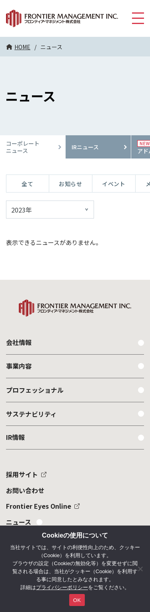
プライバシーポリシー (62, 587)
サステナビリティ (31, 414)
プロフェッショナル (35, 390)
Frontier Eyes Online (38, 506)
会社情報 (19, 342)
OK (77, 600)
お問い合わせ (25, 490)
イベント (114, 184)
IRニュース (85, 147)
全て (27, 184)
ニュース (18, 522)
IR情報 (15, 437)
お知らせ (70, 184)
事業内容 (19, 366)
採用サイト (22, 474)
